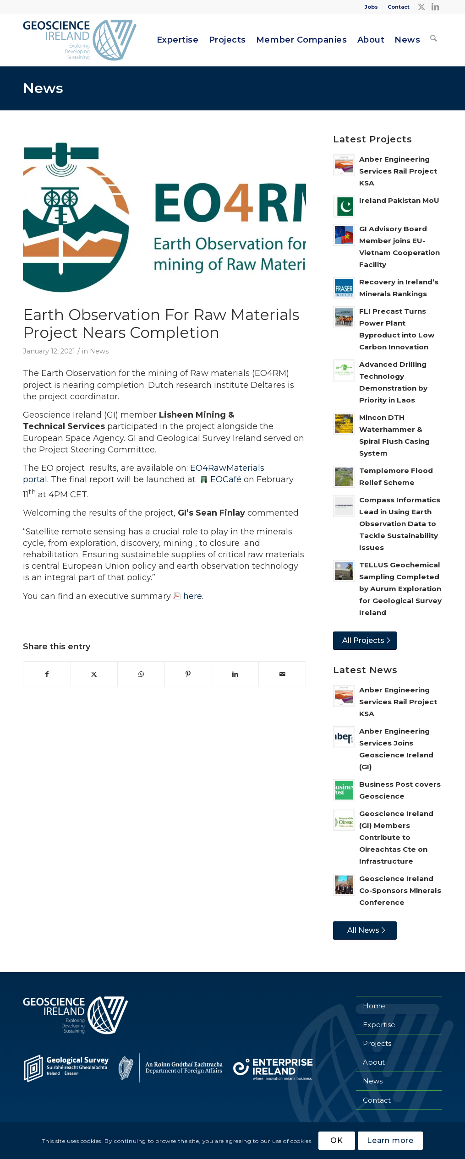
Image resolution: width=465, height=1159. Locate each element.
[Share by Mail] (282, 674)
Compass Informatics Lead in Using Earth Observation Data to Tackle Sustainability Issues (399, 523)
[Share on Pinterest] (188, 674)
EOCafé (225, 479)
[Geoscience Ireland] (81, 40)
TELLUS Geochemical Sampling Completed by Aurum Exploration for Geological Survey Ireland (400, 588)
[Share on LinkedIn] (235, 674)
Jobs (371, 7)
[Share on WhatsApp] (141, 674)
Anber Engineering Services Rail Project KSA (398, 171)
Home (374, 1005)
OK (336, 1140)
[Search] (434, 40)
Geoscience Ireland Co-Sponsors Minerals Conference (400, 890)
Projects (377, 1043)
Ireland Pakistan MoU (399, 200)
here (192, 596)
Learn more (390, 1140)
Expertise (379, 1024)
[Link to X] (421, 7)
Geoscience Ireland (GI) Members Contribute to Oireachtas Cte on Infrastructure (396, 837)
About (374, 1062)
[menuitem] (371, 7)
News (43, 88)
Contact (399, 7)
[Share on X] (94, 674)
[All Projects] (365, 640)
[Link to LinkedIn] (435, 7)
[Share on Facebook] (47, 674)
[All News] (365, 930)
